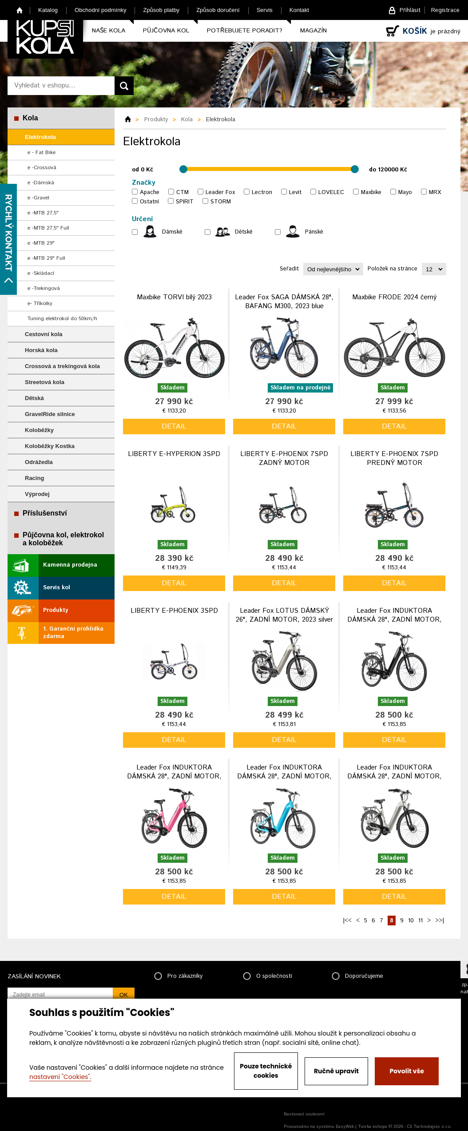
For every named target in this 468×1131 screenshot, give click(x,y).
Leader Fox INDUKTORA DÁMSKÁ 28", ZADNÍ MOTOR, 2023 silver (394, 776)
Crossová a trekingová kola (62, 366)
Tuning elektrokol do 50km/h (62, 318)
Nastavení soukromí (304, 1114)
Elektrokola (40, 137)
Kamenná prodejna (70, 565)
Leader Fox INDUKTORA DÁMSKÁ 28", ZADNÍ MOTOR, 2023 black (394, 619)
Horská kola (41, 350)
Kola (30, 118)
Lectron (262, 192)
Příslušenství (45, 513)
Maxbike (371, 192)
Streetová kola (44, 382)
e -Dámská (41, 183)
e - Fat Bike (42, 152)
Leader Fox (220, 192)
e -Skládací (41, 273)
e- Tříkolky (40, 303)
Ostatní (149, 202)
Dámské (172, 232)
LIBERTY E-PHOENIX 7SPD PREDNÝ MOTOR (394, 458)
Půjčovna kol (166, 30)
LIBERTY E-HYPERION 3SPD (174, 454)
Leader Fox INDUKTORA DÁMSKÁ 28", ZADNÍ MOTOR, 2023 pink (174, 776)
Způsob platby (161, 10)
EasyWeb (345, 1126)
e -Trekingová (44, 288)
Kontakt (299, 10)
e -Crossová (42, 167)
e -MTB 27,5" (43, 213)
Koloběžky (39, 430)
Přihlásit (410, 10)
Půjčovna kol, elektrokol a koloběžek (63, 539)
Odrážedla (39, 462)
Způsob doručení (218, 10)
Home (20, 10)
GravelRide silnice (50, 414)
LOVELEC (331, 192)
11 (420, 921)
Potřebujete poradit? (244, 30)
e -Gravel (38, 198)
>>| (439, 921)
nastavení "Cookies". (60, 1076)
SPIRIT (185, 202)
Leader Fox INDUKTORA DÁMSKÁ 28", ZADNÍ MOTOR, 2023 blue (284, 776)
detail (174, 426)
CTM (182, 192)
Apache (149, 192)
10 (411, 921)
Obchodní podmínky (100, 10)
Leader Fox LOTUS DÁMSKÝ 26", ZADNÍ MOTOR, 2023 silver (284, 615)
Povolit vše (406, 1071)
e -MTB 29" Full (46, 258)
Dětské (244, 232)
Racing (34, 478)
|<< (347, 921)
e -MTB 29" (41, 243)
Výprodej (37, 494)
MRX (435, 192)
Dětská (34, 398)
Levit (295, 192)
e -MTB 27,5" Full (48, 228)
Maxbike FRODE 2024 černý (394, 297)
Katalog (48, 10)
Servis (265, 10)
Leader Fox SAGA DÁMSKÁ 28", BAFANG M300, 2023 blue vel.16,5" (284, 306)
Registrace (445, 10)
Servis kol (56, 587)
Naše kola (108, 30)
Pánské (314, 232)
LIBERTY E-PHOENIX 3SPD (174, 610)
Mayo (405, 192)
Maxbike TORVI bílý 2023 (174, 297)
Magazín (313, 30)
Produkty (55, 610)
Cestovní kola (44, 334)
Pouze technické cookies (266, 1071)
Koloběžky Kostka (50, 446)
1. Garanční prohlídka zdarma (73, 633)
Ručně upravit (336, 1071)
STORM (220, 202)
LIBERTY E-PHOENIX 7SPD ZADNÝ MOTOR (284, 458)
